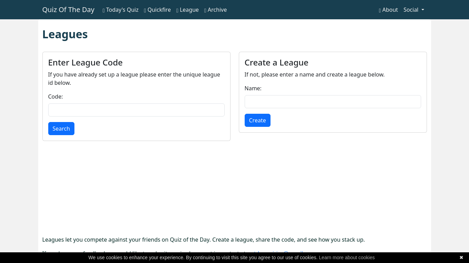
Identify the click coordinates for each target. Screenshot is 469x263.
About (388, 9)
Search (61, 128)
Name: (253, 88)
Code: (55, 96)
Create (257, 120)
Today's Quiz (121, 9)
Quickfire (157, 9)
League (187, 9)
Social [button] (412, 9)
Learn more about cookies (347, 257)
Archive (215, 9)
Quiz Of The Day (68, 9)
